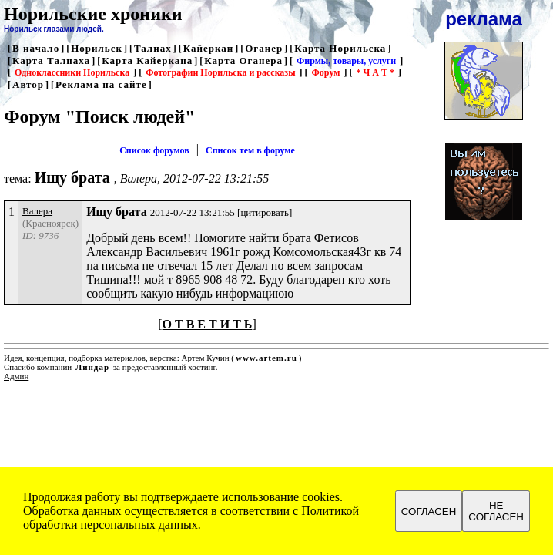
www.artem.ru (266, 357)
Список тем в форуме (250, 150)
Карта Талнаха (51, 60)
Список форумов (154, 150)
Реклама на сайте (101, 84)
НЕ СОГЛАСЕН (496, 511)
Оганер (264, 48)
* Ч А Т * (375, 72)
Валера (37, 211)
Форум (326, 72)
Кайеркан (208, 48)
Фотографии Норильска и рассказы (220, 72)
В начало (35, 48)
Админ (16, 376)
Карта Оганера (243, 60)
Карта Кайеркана (147, 60)
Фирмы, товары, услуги (346, 61)
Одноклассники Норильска (72, 72)
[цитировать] (264, 212)
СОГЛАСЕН (429, 511)
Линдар (92, 367)
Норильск (96, 48)
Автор (28, 84)
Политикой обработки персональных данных (191, 517)
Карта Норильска (340, 48)
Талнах (153, 48)
